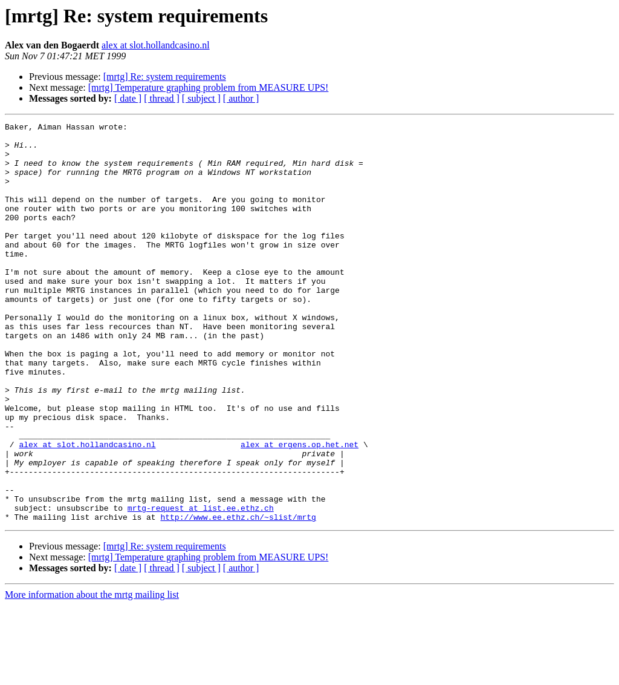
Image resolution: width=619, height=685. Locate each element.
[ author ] (241, 98)
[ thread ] (162, 98)
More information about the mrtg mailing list (92, 674)
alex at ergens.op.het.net (299, 509)
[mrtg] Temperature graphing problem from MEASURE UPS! (208, 87)
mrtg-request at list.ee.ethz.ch (201, 585)
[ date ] (127, 98)
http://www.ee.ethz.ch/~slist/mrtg (238, 596)
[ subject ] (201, 98)
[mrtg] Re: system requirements (164, 76)
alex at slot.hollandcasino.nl (156, 45)
